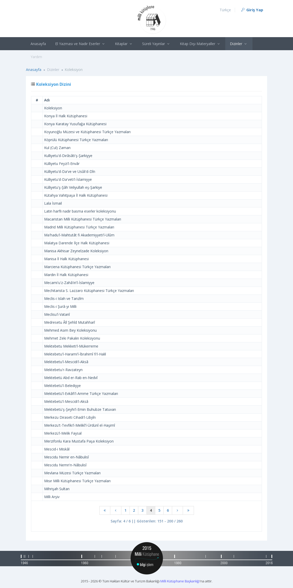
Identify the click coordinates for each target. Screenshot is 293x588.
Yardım (36, 56)
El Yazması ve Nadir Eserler (80, 43)
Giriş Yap (251, 9)
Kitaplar (124, 43)
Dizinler (239, 43)
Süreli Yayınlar (156, 43)
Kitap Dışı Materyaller (200, 43)
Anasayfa (38, 43)
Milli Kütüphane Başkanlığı (180, 581)
